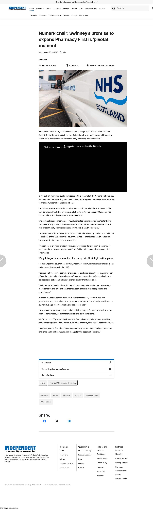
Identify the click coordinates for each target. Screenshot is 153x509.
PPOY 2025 (64, 468)
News (43, 383)
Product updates (84, 455)
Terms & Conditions (101, 452)
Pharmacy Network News (121, 469)
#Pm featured (46, 402)
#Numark (66, 395)
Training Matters (121, 458)
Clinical (81, 468)
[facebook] (45, 421)
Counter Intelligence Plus (121, 476)
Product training (84, 450)
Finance (81, 463)
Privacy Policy (102, 458)
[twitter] (57, 421)
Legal (80, 459)
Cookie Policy (102, 463)
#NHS (55, 395)
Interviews (64, 455)
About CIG (101, 471)
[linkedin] (69, 421)
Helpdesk (100, 467)
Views (62, 459)
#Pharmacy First (92, 395)
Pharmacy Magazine (119, 452)
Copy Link (76, 362)
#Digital (78, 395)
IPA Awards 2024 (66, 463)
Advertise (100, 475)
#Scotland (44, 395)
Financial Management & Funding (63, 383)
